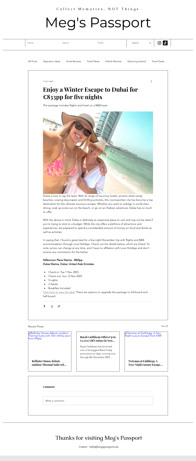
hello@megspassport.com (104, 446)
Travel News (93, 61)
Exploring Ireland (137, 61)
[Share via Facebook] (44, 306)
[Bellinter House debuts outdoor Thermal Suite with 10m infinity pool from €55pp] (49, 344)
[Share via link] (59, 306)
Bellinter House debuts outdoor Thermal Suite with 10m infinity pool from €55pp (49, 362)
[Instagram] (159, 43)
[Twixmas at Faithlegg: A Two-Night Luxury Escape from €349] (146, 344)
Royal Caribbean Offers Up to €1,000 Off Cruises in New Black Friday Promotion (98, 338)
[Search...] (137, 43)
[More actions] (151, 81)
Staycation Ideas (51, 61)
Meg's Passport (98, 22)
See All (164, 326)
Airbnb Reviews (113, 61)
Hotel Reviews (73, 61)
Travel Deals (158, 61)
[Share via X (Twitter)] (51, 306)
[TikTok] (165, 43)
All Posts (32, 61)
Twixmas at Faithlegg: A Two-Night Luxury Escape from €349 (144, 362)
